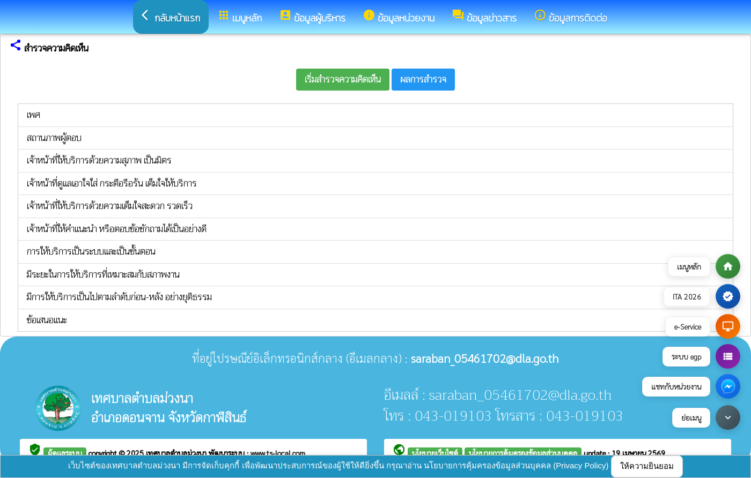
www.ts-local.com (278, 453)
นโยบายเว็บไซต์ (435, 453)
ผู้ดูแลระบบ (65, 453)
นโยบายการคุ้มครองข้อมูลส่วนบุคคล (523, 453)
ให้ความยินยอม (647, 465)
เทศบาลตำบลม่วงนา (177, 453)
